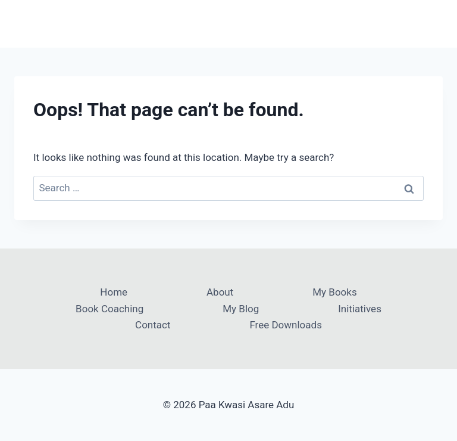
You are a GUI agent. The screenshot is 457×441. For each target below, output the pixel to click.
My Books (334, 292)
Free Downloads (285, 325)
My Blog (241, 309)
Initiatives (359, 309)
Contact (152, 325)
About (219, 292)
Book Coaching (109, 309)
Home (113, 292)
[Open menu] (432, 23)
